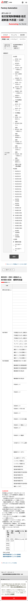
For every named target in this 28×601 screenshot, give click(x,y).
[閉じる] (26, 581)
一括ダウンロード (9, 269)
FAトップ (3, 572)
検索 (14, 256)
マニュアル (14, 35)
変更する (16, 48)
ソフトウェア (14, 39)
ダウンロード (11, 572)
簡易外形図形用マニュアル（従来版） (12, 554)
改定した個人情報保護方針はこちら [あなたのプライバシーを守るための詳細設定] (18, 587)
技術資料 (22, 35)
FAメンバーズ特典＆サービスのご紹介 (17, 264)
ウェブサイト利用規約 (9, 594)
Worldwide (22, 2)
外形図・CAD (5, 39)
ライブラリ (23, 39)
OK (14, 598)
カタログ (5, 35)
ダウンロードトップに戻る (9, 563)
